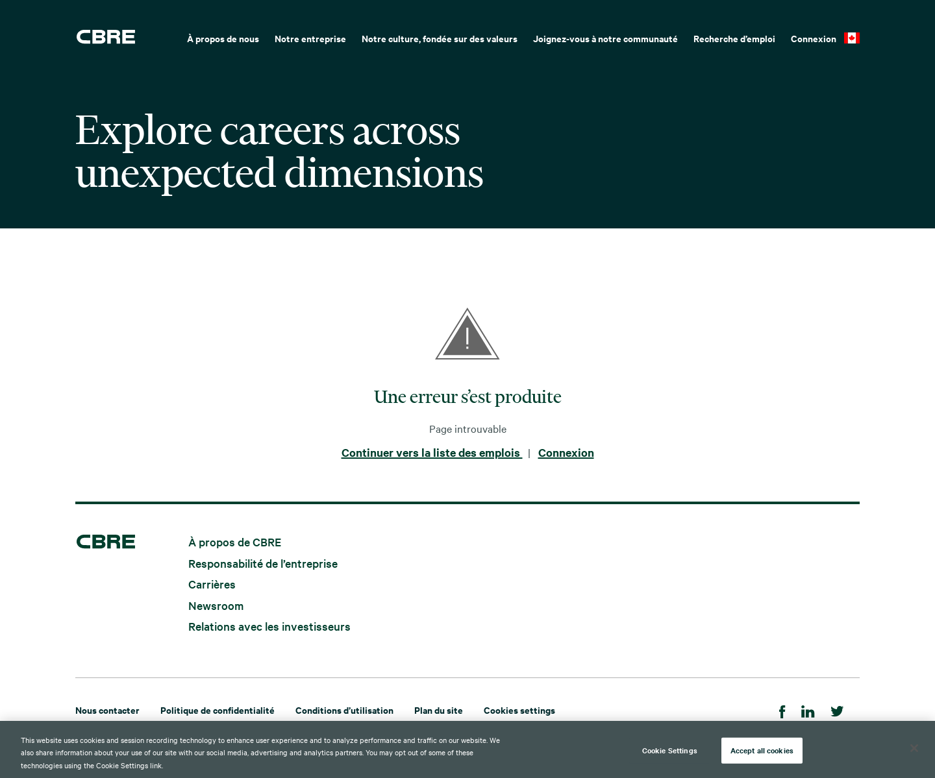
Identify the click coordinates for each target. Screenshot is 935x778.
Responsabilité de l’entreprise (263, 562)
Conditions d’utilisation (344, 709)
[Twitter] (837, 709)
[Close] (914, 754)
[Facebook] (782, 709)
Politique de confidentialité (217, 709)
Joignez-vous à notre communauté (605, 38)
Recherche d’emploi (734, 38)
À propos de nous (223, 38)
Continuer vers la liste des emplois (432, 452)
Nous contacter (107, 709)
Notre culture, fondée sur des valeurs (439, 38)
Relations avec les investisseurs (269, 625)
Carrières (212, 583)
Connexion (813, 38)
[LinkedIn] (808, 709)
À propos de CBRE (234, 541)
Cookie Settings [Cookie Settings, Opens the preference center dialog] (669, 756)
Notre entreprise (310, 38)
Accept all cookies (761, 756)
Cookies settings (519, 709)
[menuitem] (223, 37)
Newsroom (215, 604)
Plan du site (438, 709)
